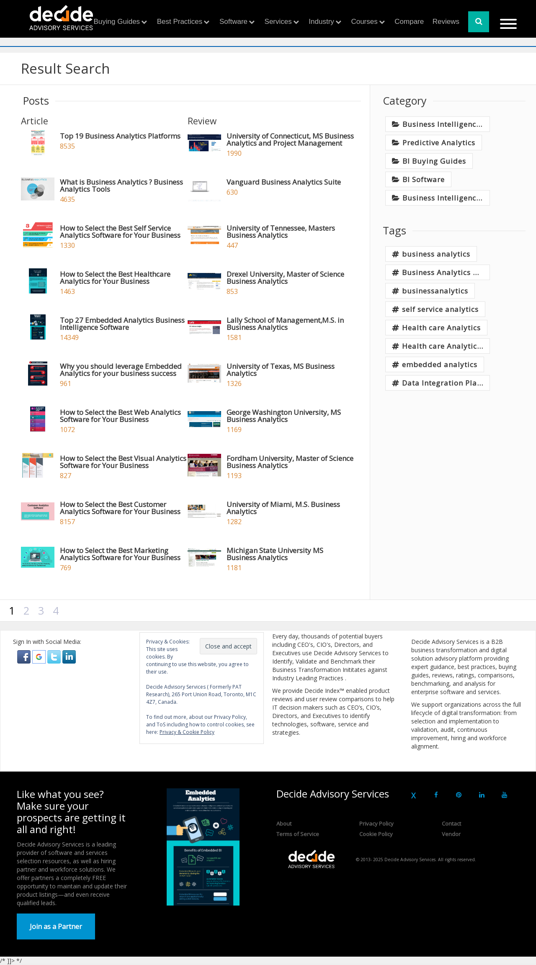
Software (233, 22)
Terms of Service (297, 834)
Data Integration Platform (446, 383)
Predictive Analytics (438, 142)
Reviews (446, 22)
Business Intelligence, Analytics (446, 124)
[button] (24, 656)
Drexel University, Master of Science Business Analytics (285, 277)
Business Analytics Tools (446, 272)
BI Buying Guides (434, 161)
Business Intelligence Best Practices (446, 198)
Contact (451, 823)
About (283, 823)
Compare (409, 22)
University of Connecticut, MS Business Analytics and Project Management (290, 139)
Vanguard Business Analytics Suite (284, 182)
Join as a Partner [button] (56, 926)
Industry (321, 22)
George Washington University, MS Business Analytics (284, 415)
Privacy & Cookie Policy (187, 732)
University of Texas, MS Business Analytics (281, 369)
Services (278, 22)
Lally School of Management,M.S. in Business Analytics (285, 323)
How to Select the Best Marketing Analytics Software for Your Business (120, 554)
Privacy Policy (376, 823)
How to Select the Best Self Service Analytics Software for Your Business (120, 231)
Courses (364, 22)
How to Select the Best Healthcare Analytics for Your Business (115, 277)
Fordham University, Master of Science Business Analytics (290, 461)
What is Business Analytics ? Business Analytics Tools (121, 185)
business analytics (436, 254)
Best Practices (180, 22)
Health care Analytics (441, 327)
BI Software (423, 179)
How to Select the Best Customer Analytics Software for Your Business (120, 507)
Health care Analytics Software (446, 346)
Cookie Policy (376, 834)
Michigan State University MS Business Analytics (275, 554)
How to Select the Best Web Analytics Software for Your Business (120, 415)
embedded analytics (439, 364)
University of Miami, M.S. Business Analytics (283, 507)
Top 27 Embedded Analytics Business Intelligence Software (122, 323)
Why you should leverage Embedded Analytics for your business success (121, 369)
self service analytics (440, 309)
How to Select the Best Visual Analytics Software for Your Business (123, 461)
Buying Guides (117, 22)
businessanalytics (435, 291)
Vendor (451, 834)
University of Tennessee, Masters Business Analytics (281, 231)
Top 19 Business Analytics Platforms (120, 136)
